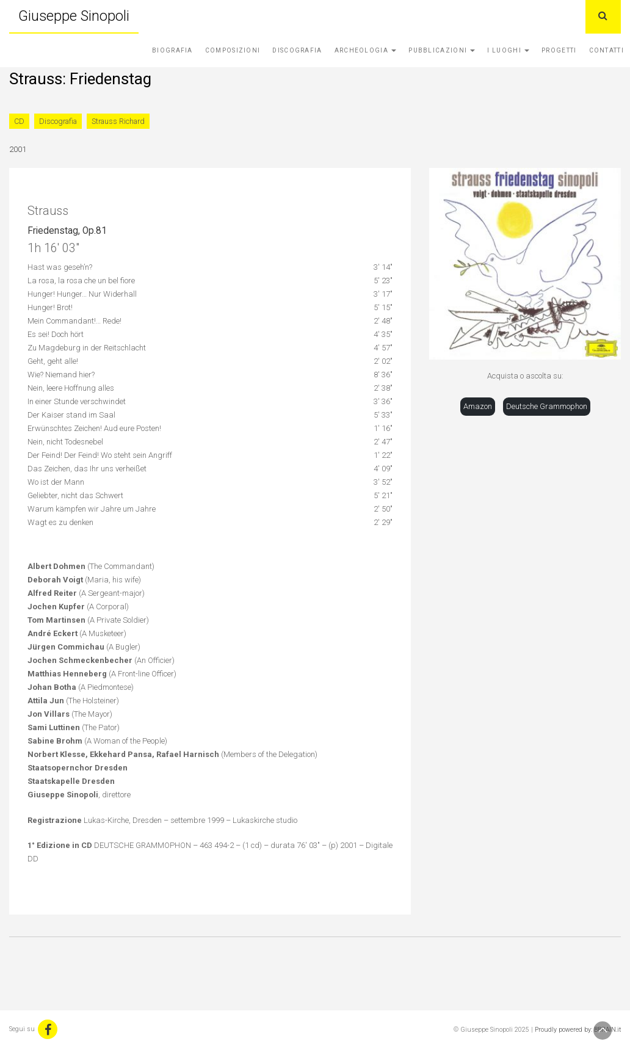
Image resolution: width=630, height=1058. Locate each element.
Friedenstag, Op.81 (67, 230)
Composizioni (233, 50)
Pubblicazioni (441, 50)
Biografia (172, 50)
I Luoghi (508, 50)
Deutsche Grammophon (546, 406)
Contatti (606, 50)
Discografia (297, 50)
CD (19, 121)
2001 (17, 149)
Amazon (477, 406)
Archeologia (366, 50)
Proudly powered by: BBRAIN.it (578, 1030)
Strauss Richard (118, 121)
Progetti (558, 50)
